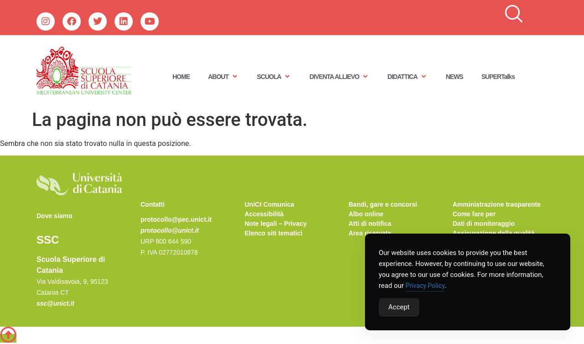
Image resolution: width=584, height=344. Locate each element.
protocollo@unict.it (170, 230)
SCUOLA (274, 76)
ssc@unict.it (55, 303)
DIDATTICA (407, 76)
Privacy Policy (425, 285)
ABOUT (223, 76)
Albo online (366, 214)
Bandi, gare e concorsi (383, 204)
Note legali (261, 223)
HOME (181, 76)
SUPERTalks (498, 76)
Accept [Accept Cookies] (399, 307)
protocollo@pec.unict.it (176, 219)
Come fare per (474, 214)
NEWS (454, 76)
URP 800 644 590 (166, 241)
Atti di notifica (370, 223)
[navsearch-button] (514, 14)
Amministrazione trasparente (497, 204)
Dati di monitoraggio (484, 223)
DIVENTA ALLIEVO (339, 76)
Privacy (295, 223)
